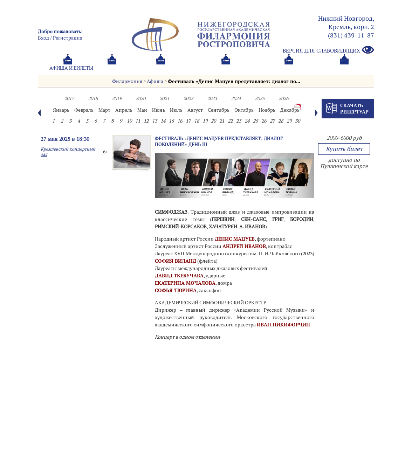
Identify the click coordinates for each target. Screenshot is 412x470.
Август (195, 110)
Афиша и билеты (71, 68)
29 (289, 121)
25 (255, 121)
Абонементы (131, 68)
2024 (236, 98)
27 (272, 121)
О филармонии (188, 68)
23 (238, 121)
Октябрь (244, 110)
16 (179, 121)
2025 (260, 98)
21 (221, 121)
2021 (164, 98)
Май (142, 110)
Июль (176, 110)
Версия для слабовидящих (328, 50)
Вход (43, 38)
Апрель (123, 110)
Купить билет (344, 149)
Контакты (294, 68)
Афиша (155, 81)
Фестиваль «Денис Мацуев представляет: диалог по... (234, 81)
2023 (212, 98)
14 (162, 121)
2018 (93, 98)
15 (171, 121)
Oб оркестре (244, 68)
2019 (117, 98)
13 (154, 121)
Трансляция (345, 68)
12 (146, 121)
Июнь (158, 110)
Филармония (127, 81)
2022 (188, 98)
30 (297, 121)
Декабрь (290, 110)
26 (263, 121)
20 (213, 121)
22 (230, 121)
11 (137, 121)
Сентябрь (218, 110)
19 (204, 121)
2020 (140, 98)
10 (129, 121)
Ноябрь (267, 110)
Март (104, 110)
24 (247, 121)
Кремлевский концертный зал (68, 151)
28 (280, 121)
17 (188, 121)
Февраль (84, 110)
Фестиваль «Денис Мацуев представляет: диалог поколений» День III (219, 141)
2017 (69, 98)
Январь (61, 110)
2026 (283, 98)
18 (196, 121)
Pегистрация (67, 38)
